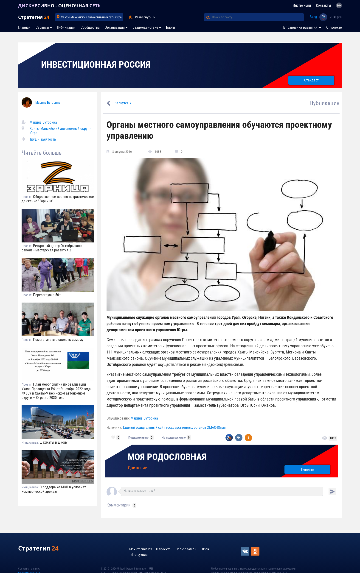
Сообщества (90, 27)
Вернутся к (123, 103)
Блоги (170, 27)
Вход (313, 17)
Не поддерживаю (174, 437)
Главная (24, 27)
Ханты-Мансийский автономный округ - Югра (91, 17)
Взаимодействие (145, 27)
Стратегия (33, 17)
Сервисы (42, 27)
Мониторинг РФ (140, 549)
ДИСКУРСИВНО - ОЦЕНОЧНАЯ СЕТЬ (59, 6)
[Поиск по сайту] (258, 17)
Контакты (323, 5)
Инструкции (302, 5)
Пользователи (186, 549)
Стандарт (311, 80)
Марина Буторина (47, 102)
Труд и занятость (43, 139)
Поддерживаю (138, 437)
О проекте (334, 27)
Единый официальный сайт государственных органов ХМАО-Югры (174, 427)
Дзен (205, 549)
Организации (115, 27)
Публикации (66, 27)
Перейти (307, 469)
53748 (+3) (335, 17)
